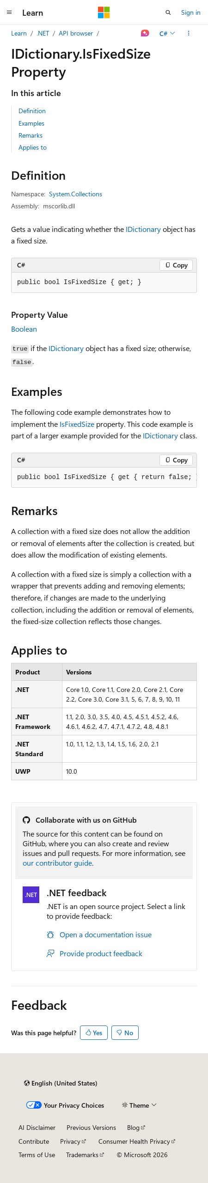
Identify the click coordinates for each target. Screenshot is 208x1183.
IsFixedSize (77, 424)
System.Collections (75, 193)
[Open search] (168, 12)
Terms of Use (36, 1154)
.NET (43, 33)
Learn (19, 33)
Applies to (32, 147)
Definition (32, 110)
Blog (133, 1127)
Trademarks (82, 1154)
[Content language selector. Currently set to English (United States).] (60, 1083)
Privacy (70, 1141)
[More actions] (189, 33)
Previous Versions (91, 1127)
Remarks (30, 135)
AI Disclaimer (36, 1127)
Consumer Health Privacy (134, 1141)
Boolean (24, 329)
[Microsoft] (104, 12)
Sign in (191, 12)
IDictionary (143, 229)
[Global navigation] (9, 12)
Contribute (33, 1141)
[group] (104, 477)
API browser (76, 33)
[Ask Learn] (145, 33)
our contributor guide (57, 863)
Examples (31, 123)
